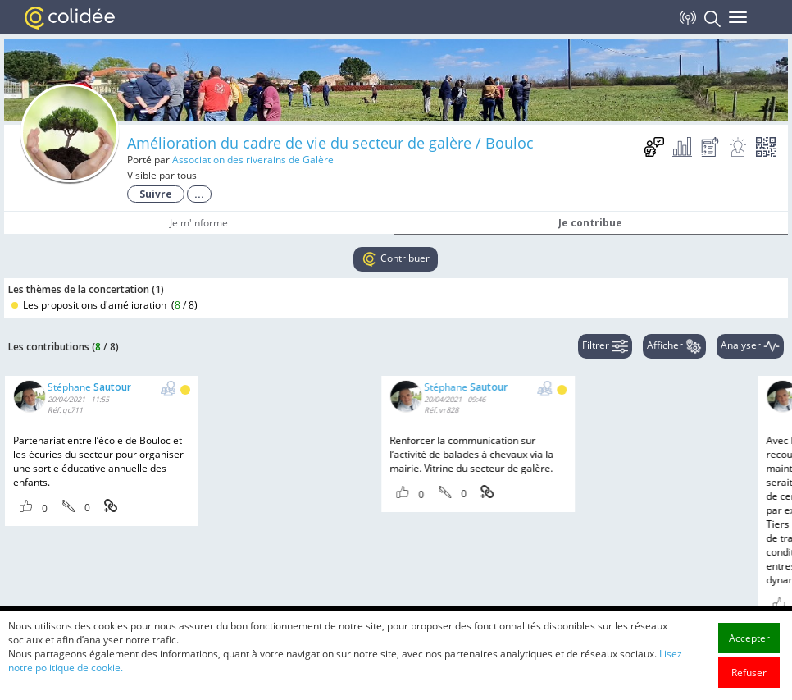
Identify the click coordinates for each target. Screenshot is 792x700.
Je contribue (590, 223)
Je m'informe (199, 223)
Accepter (749, 677)
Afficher (674, 346)
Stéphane (89, 387)
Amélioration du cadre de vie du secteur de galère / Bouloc (330, 143)
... (199, 194)
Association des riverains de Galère (253, 160)
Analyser (750, 346)
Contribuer (396, 259)
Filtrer (605, 346)
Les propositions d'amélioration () (104, 305)
